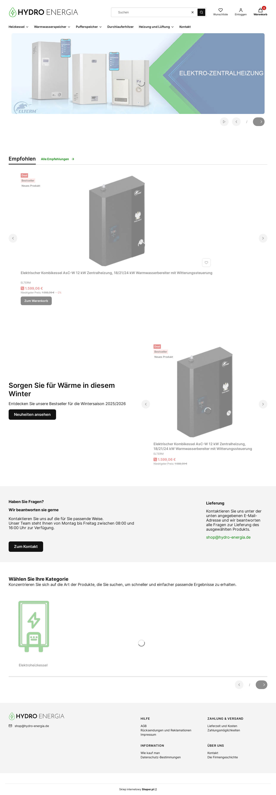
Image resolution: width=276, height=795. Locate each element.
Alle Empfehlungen (58, 159)
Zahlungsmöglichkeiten (223, 730)
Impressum (148, 734)
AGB (144, 726)
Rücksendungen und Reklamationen (166, 730)
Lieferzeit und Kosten (222, 726)
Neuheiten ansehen (32, 414)
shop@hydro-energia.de (228, 537)
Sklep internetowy (136, 789)
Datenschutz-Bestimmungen (161, 757)
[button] (201, 12)
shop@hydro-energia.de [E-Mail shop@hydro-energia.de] (32, 726)
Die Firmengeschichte (222, 757)
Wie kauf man (150, 753)
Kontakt (212, 753)
